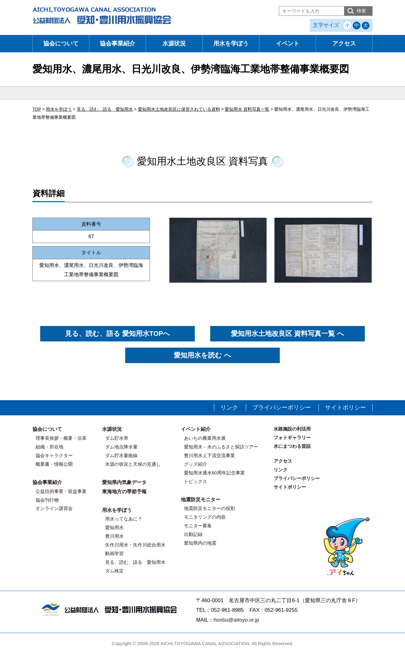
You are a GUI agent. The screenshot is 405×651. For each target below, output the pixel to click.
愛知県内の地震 (200, 543)
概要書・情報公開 (54, 464)
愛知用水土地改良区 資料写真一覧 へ (287, 333)
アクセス (344, 43)
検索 (361, 10)
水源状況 (174, 43)
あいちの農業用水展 (205, 438)
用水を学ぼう (231, 43)
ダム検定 (114, 570)
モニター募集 (198, 525)
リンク (229, 407)
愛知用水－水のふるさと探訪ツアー (221, 446)
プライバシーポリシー (281, 407)
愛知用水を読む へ (202, 355)
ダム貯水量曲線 (121, 455)
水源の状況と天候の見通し (133, 464)
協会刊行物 (47, 500)
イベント (287, 43)
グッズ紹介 (195, 464)
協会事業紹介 (117, 43)
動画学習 (114, 553)
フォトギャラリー (292, 437)
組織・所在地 (49, 446)
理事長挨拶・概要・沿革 (61, 438)
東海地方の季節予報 (124, 491)
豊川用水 (114, 536)
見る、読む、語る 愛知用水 (135, 562)
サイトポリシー (345, 407)
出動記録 (193, 534)
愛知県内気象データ (124, 482)
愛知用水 (114, 527)
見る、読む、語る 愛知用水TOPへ (117, 333)
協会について (61, 43)
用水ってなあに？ (123, 518)
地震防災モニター (200, 499)
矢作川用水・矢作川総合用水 (135, 544)
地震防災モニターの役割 (209, 508)
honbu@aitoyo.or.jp (236, 620)
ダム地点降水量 (121, 446)
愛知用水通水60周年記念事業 (214, 472)
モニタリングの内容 (205, 517)
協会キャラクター (54, 455)
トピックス (195, 481)
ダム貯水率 (116, 438)
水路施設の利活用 (292, 428)
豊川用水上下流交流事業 (209, 455)
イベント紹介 (196, 429)
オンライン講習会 (54, 508)
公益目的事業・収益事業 (61, 491)
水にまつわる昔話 (292, 446)
